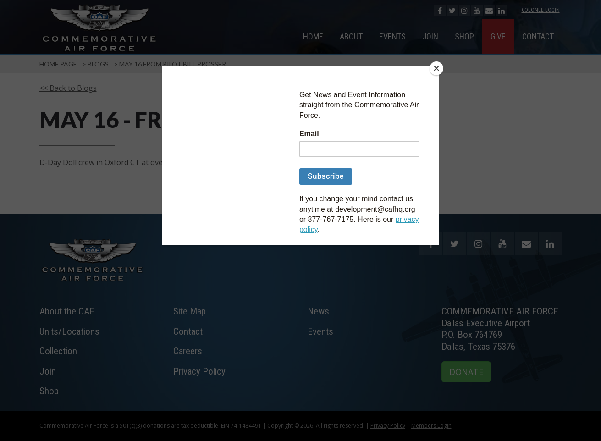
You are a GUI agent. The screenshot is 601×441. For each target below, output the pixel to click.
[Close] (436, 68)
